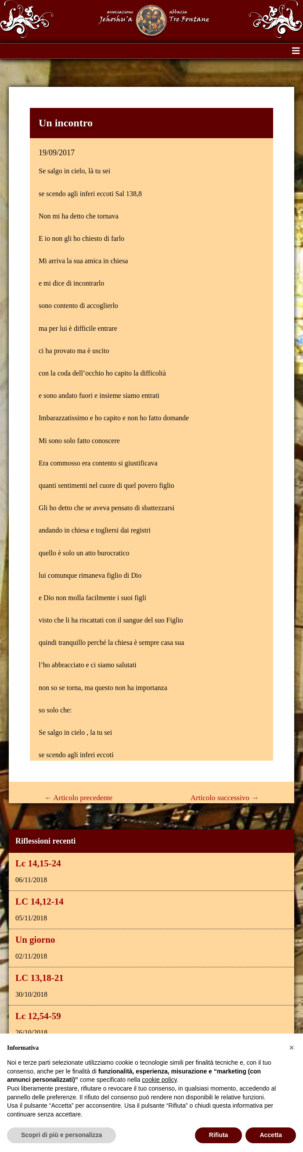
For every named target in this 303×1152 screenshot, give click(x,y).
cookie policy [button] (159, 1079)
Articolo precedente (78, 797)
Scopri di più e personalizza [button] (61, 1134)
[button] (296, 50)
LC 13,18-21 (39, 978)
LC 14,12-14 (39, 901)
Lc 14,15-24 (38, 863)
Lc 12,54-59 (38, 1016)
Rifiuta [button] (218, 1134)
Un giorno (35, 939)
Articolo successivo (225, 797)
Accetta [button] (271, 1134)
